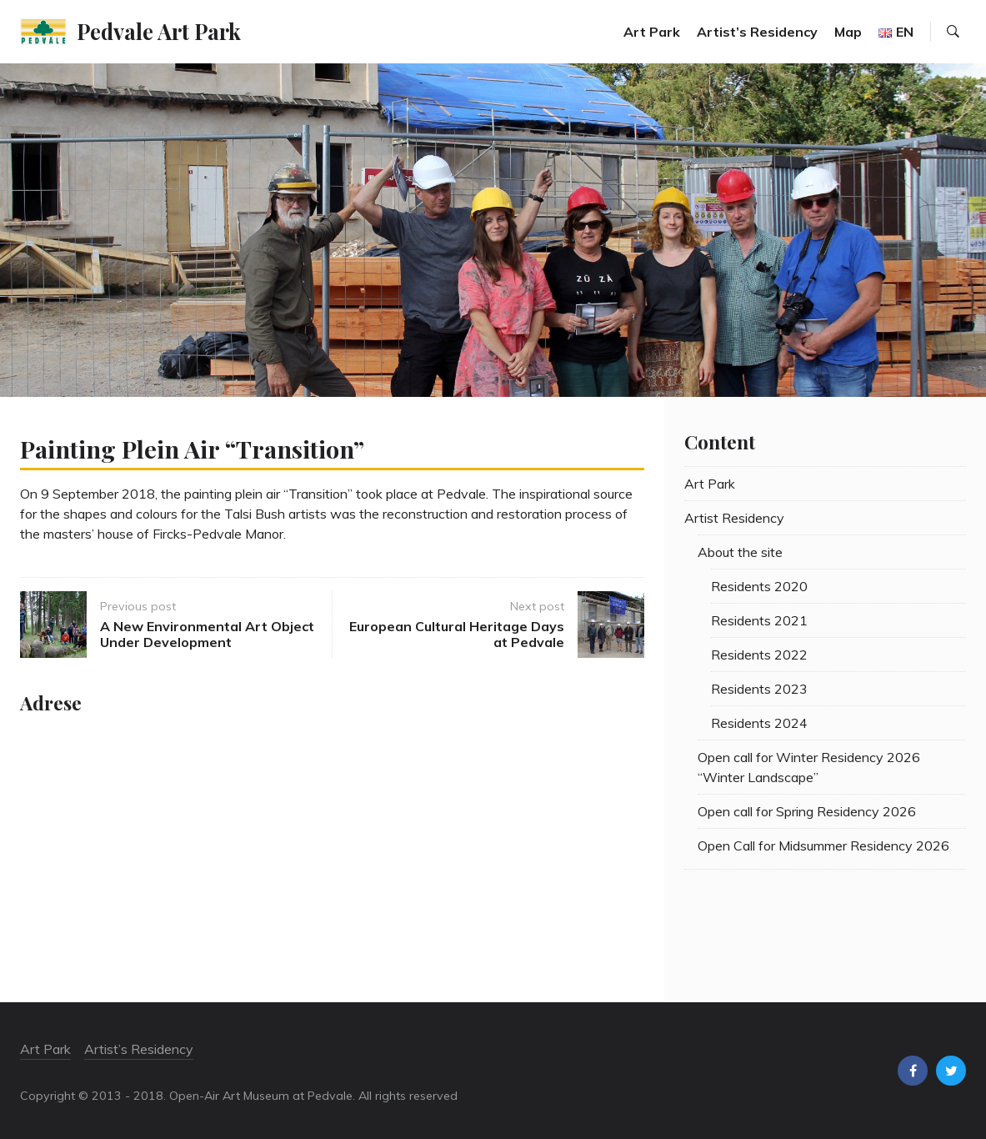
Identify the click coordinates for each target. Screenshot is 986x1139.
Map (848, 31)
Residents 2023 (759, 688)
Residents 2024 (759, 723)
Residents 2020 (759, 586)
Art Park (651, 31)
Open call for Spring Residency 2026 (807, 811)
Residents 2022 (759, 654)
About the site (740, 552)
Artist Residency (734, 517)
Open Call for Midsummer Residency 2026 (823, 845)
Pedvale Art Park (159, 31)
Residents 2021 (759, 620)
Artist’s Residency (757, 31)
